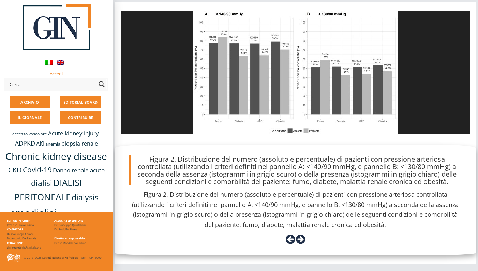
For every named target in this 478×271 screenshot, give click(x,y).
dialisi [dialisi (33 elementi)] (41, 183)
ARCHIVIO (29, 102)
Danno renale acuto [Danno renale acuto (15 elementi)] (79, 170)
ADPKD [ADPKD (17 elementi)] (25, 143)
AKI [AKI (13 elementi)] (40, 143)
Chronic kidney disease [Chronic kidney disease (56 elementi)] (56, 156)
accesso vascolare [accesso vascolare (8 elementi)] (29, 133)
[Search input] (51, 84)
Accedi (56, 74)
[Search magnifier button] (101, 84)
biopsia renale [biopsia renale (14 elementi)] (79, 143)
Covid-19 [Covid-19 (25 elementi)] (37, 170)
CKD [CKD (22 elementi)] (15, 170)
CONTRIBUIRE (80, 117)
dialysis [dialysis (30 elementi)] (85, 197)
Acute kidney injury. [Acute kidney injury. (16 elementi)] (74, 133)
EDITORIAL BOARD (80, 102)
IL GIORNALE (30, 117)
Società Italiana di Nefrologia (60, 257)
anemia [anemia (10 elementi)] (52, 144)
